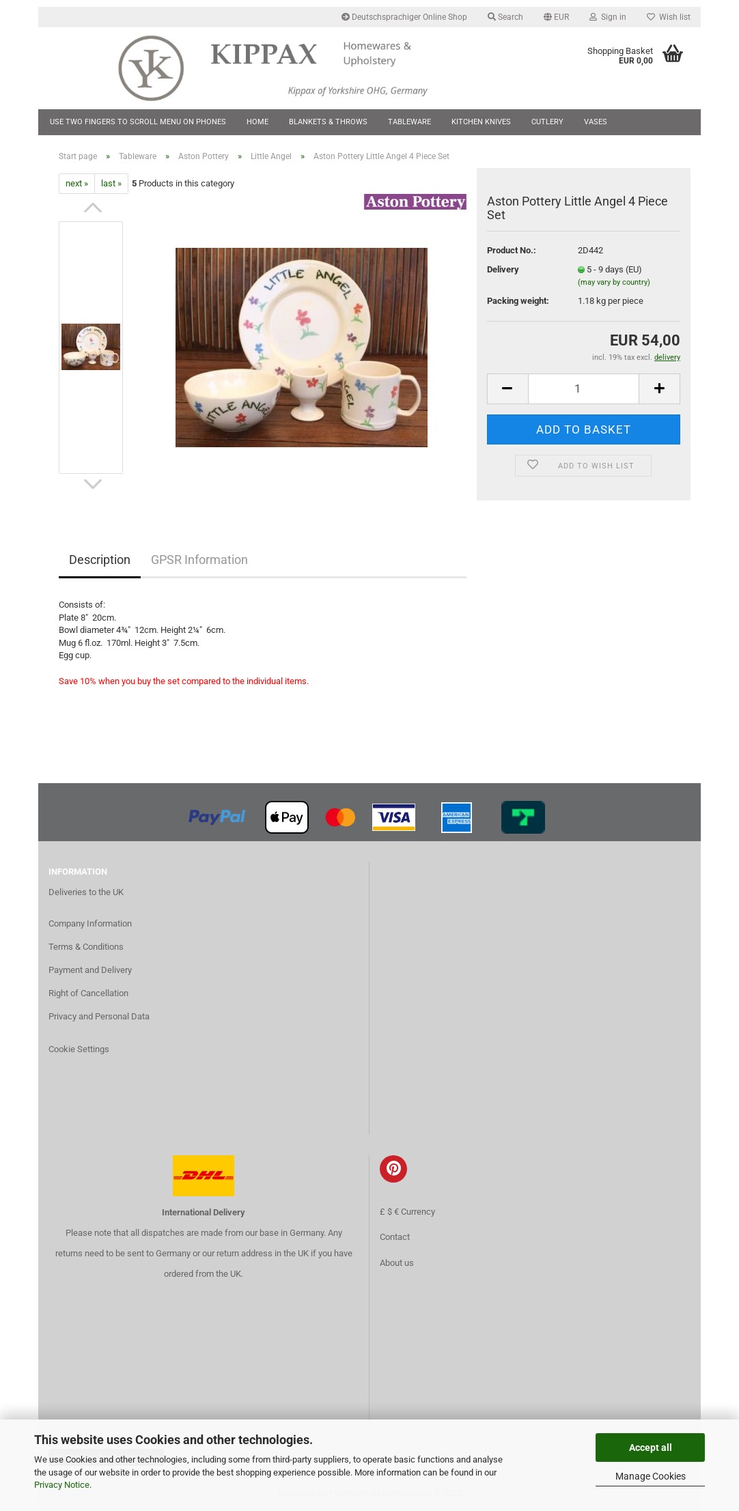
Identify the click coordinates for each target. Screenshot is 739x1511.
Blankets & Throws (328, 121)
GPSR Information (199, 559)
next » (77, 183)
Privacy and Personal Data (99, 1016)
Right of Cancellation (88, 993)
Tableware (409, 121)
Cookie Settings (78, 1049)
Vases (595, 121)
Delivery (503, 269)
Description (99, 559)
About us (397, 1263)
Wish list (669, 17)
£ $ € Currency (407, 1211)
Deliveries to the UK (86, 892)
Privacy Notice (61, 1485)
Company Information (90, 923)
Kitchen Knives (481, 121)
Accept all (650, 1447)
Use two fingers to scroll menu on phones (138, 121)
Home (257, 121)
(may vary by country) (614, 282)
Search (505, 17)
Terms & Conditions (86, 947)
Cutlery (547, 121)
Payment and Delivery (90, 970)
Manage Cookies (650, 1476)
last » (111, 183)
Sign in (607, 17)
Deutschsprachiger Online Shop (404, 17)
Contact (395, 1237)
